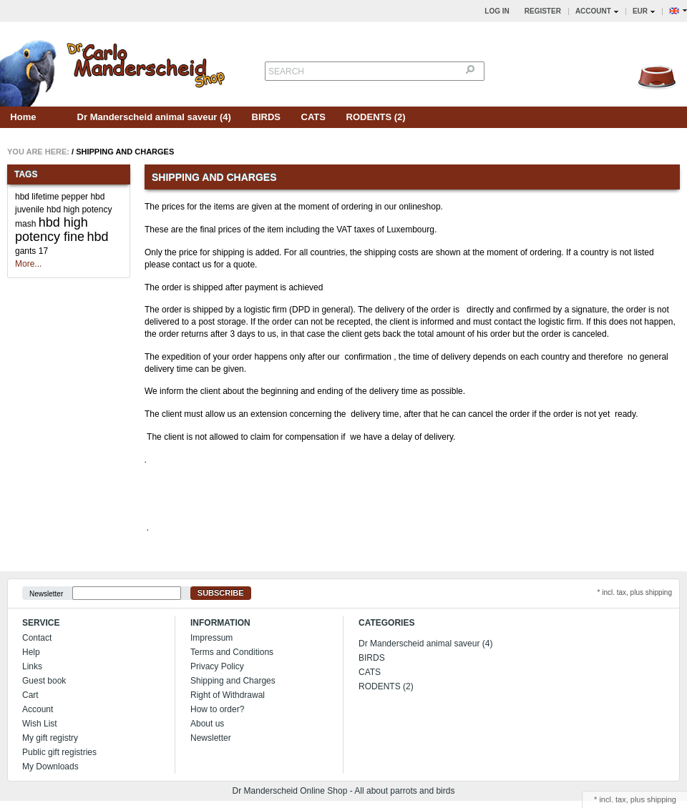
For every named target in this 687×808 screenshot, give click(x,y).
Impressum (211, 638)
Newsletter (46, 593)
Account (37, 709)
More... (28, 264)
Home (23, 117)
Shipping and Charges (125, 151)
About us (207, 724)
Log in (496, 11)
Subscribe (221, 592)
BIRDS (266, 117)
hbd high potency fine (51, 229)
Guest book (44, 681)
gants (25, 251)
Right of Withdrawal (227, 695)
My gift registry (50, 738)
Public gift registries (59, 752)
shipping (661, 799)
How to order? (217, 709)
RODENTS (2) (376, 117)
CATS (313, 117)
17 (43, 251)
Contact (37, 638)
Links (32, 666)
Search (286, 71)
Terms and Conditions (231, 652)
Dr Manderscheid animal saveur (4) (154, 117)
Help (31, 652)
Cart (30, 695)
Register (543, 11)
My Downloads (50, 767)
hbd (97, 237)
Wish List (39, 724)
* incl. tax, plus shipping (634, 592)
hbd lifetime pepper (51, 197)
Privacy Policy (217, 666)
